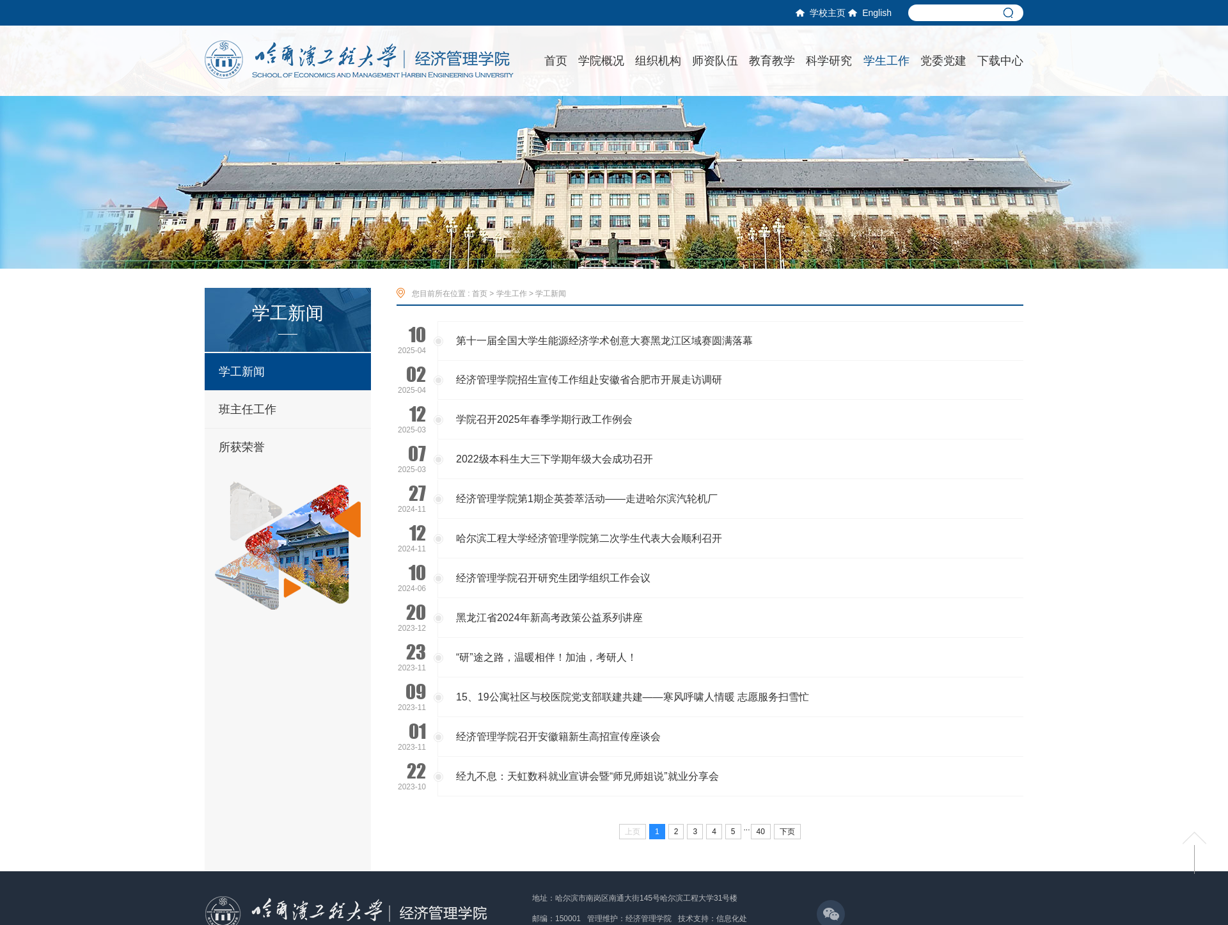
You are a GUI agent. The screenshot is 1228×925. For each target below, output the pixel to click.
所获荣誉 (242, 447)
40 (761, 831)
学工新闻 (242, 371)
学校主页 (821, 13)
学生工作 (511, 293)
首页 (479, 293)
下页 (787, 831)
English (870, 13)
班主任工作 (247, 409)
